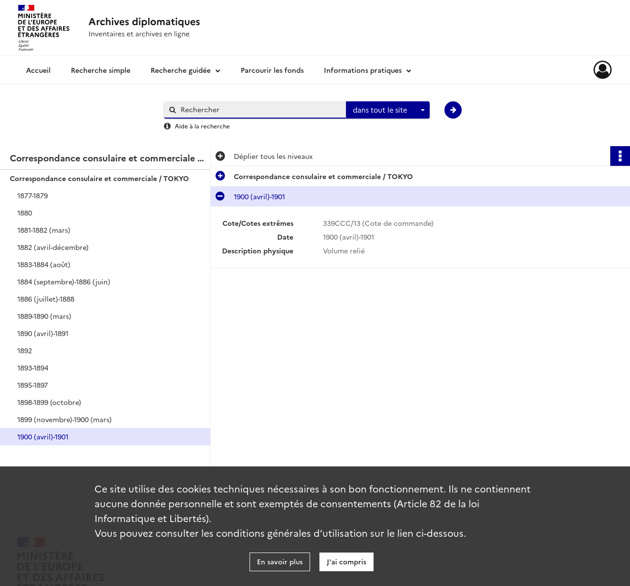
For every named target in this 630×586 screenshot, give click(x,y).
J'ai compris (346, 561)
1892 (24, 350)
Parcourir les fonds (272, 70)
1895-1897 (32, 385)
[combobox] (388, 110)
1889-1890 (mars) (44, 316)
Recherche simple (100, 70)
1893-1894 (32, 367)
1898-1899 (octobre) (49, 402)
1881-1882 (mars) (43, 230)
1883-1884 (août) (43, 264)
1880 (24, 212)
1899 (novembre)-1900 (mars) (64, 419)
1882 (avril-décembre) (53, 247)
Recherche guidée (181, 70)
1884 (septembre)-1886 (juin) (63, 281)
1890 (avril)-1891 (42, 333)
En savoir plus (280, 561)
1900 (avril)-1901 (42, 436)
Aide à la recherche (202, 126)
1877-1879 (32, 195)
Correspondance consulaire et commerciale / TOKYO (99, 178)
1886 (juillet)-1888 (45, 299)
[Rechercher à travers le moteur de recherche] (260, 109)
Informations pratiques (363, 70)
